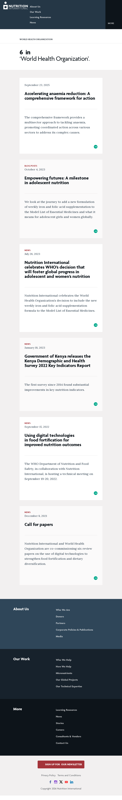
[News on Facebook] (50, 786)
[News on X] (61, 786)
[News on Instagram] (56, 786)
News (38, 22)
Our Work (40, 11)
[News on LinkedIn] (72, 786)
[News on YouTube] (66, 786)
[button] (113, 23)
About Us (40, 6)
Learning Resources (45, 17)
